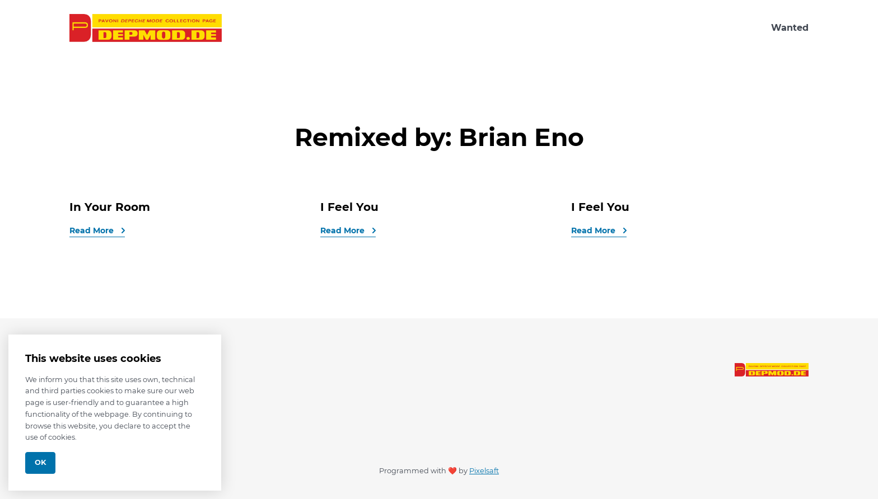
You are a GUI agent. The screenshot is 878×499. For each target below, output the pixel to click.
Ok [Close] (40, 462)
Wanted (790, 27)
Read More (92, 230)
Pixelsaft (484, 471)
